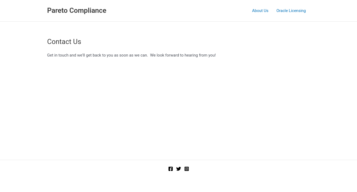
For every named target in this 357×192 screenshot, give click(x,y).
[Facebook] (170, 168)
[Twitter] (178, 168)
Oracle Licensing (291, 10)
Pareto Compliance (77, 10)
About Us (260, 10)
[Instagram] (186, 168)
